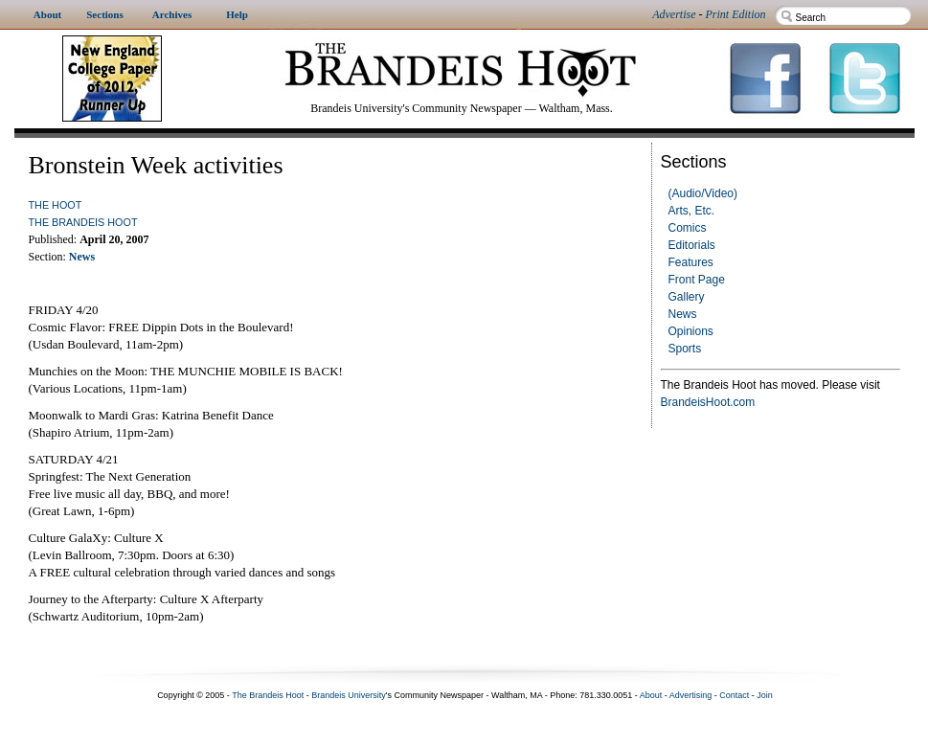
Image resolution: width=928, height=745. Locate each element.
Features (690, 262)
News (682, 314)
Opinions (690, 331)
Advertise (673, 14)
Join (765, 695)
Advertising (691, 695)
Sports (685, 348)
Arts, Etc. (691, 210)
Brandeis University (348, 695)
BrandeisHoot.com (708, 402)
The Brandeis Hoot (83, 222)
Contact (734, 695)
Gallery (686, 297)
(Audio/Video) (703, 193)
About (651, 695)
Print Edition (736, 14)
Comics (687, 228)
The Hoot (55, 205)
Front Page (696, 279)
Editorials (691, 245)
